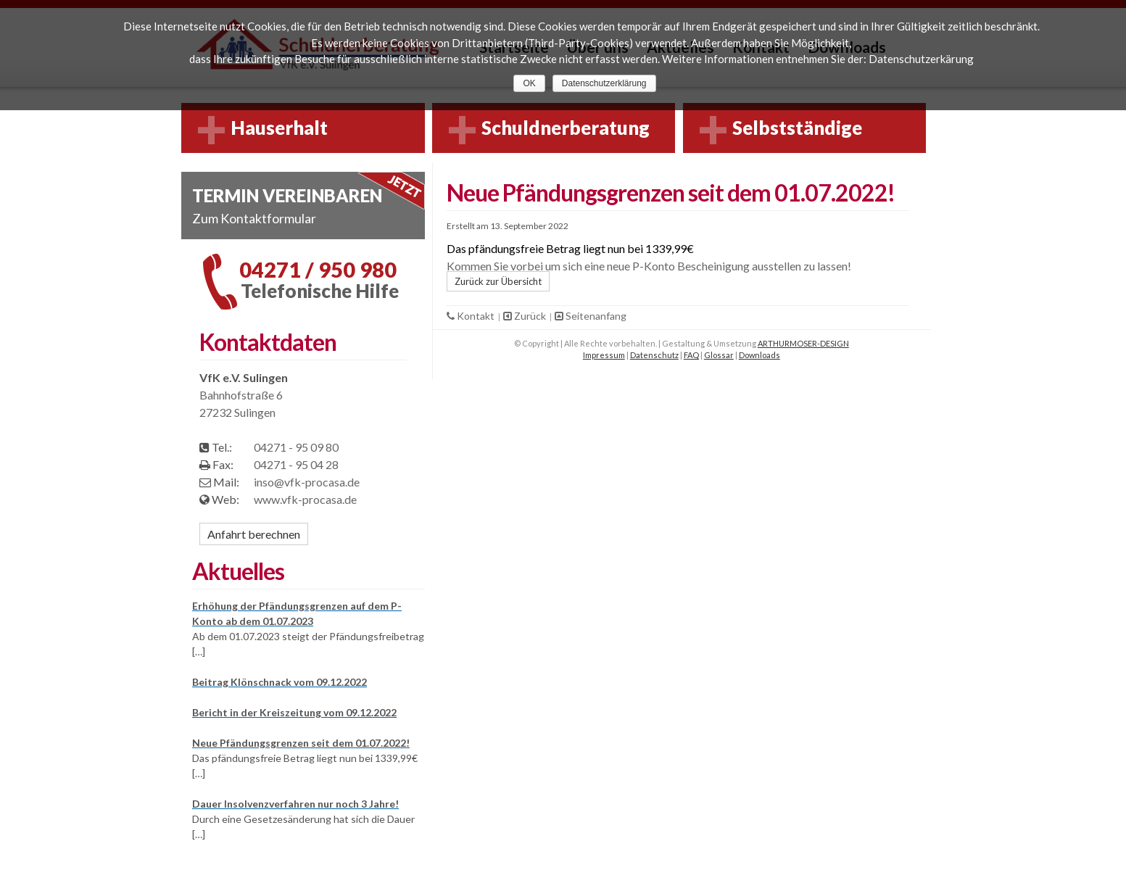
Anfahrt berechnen (253, 534)
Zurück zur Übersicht (498, 281)
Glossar (719, 355)
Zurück (525, 316)
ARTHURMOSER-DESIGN (803, 343)
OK (529, 83)
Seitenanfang (590, 316)
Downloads (759, 355)
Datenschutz (654, 355)
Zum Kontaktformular (254, 218)
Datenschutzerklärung (604, 83)
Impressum (604, 355)
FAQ (691, 355)
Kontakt (472, 316)
